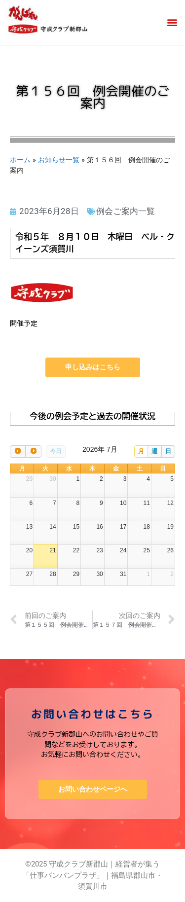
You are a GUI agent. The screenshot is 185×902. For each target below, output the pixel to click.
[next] (33, 451)
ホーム (20, 159)
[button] (172, 22)
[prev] (18, 451)
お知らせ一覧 (58, 159)
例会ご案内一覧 (125, 211)
